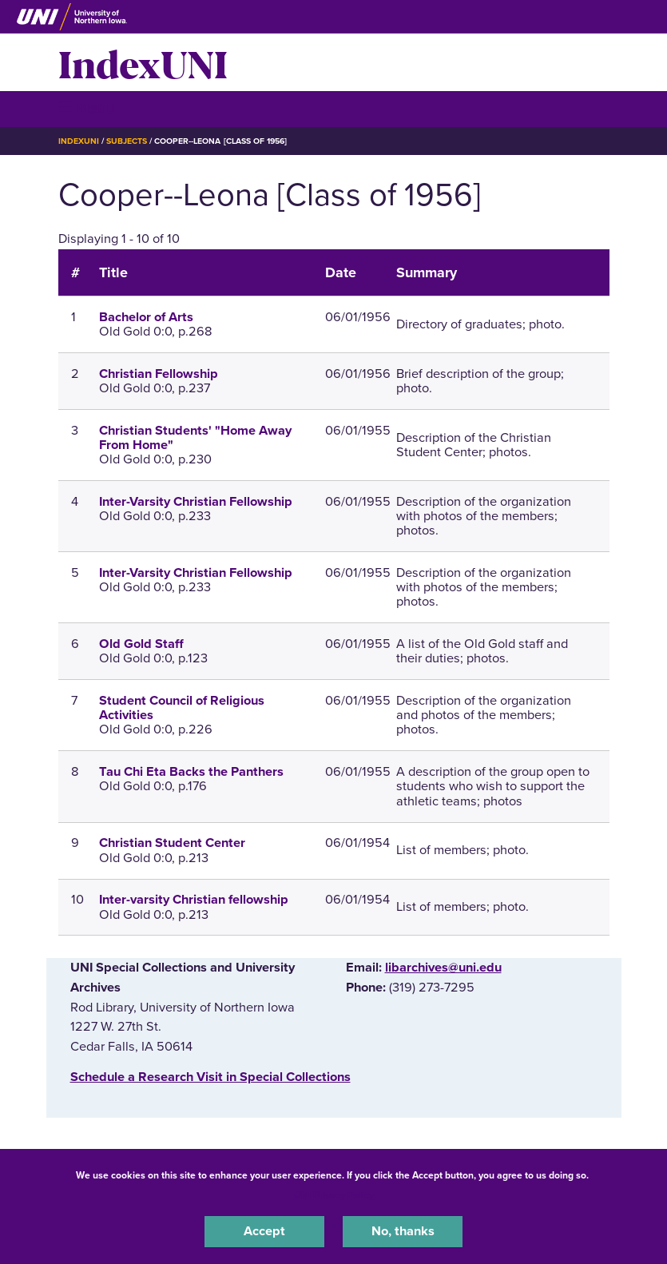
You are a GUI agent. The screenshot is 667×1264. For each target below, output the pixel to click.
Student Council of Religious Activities (181, 708)
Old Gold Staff (141, 644)
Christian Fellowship (158, 374)
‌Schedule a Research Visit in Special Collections (210, 1077)
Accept (264, 1231)
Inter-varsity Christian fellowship (193, 900)
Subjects (126, 141)
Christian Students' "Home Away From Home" (195, 438)
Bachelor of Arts (146, 317)
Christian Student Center (172, 843)
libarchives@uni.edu (443, 968)
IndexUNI (143, 62)
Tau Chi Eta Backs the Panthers (191, 772)
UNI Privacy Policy (334, 1195)
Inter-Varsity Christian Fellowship (195, 502)
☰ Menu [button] (86, 108)
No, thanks (403, 1231)
